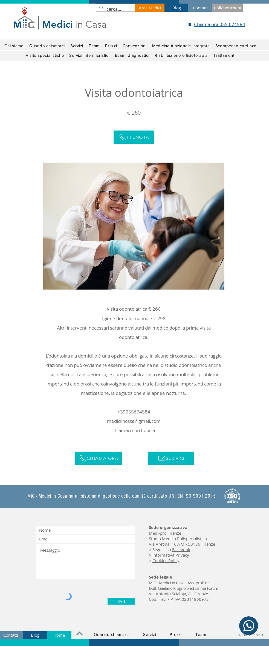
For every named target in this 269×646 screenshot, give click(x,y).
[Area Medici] (149, 8)
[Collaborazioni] (227, 8)
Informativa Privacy (170, 555)
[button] (45, 55)
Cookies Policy (166, 560)
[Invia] (121, 601)
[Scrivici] (171, 458)
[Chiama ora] (98, 458)
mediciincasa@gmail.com (134, 421)
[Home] (59, 635)
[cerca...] (114, 9)
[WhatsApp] (248, 625)
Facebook (181, 549)
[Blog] (176, 8)
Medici (57, 24)
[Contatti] (200, 8)
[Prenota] (134, 137)
